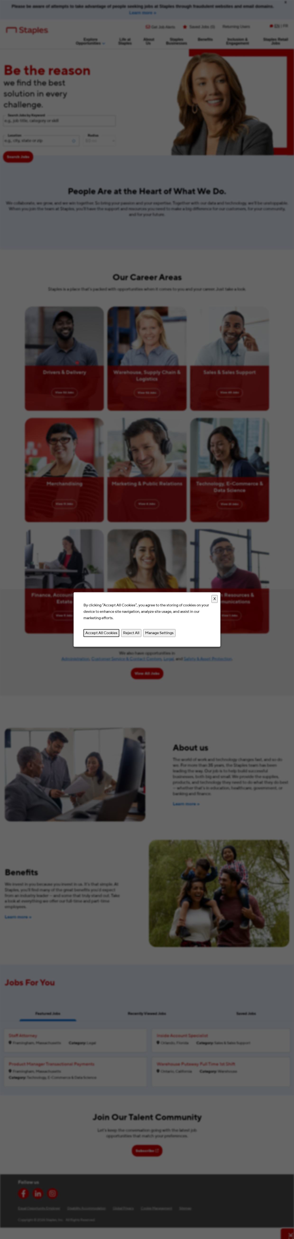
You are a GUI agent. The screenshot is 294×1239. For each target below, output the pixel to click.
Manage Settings (159, 633)
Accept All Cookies (101, 633)
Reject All (131, 633)
